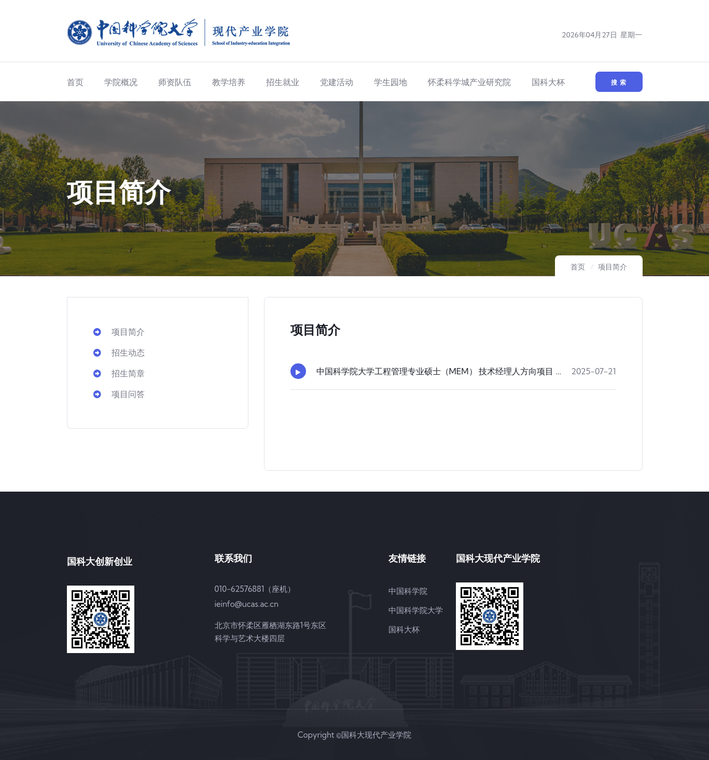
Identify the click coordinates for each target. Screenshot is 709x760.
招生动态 (119, 352)
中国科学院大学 (415, 610)
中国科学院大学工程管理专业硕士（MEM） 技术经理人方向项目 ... (439, 371)
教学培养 (228, 82)
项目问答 (119, 394)
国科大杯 (548, 82)
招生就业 (282, 82)
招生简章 (119, 373)
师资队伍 (174, 82)
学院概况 (120, 82)
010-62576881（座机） (255, 589)
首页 (75, 82)
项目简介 (612, 267)
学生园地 (390, 82)
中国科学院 (407, 591)
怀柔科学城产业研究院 (469, 82)
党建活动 (336, 82)
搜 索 (619, 82)
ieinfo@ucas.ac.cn (247, 604)
